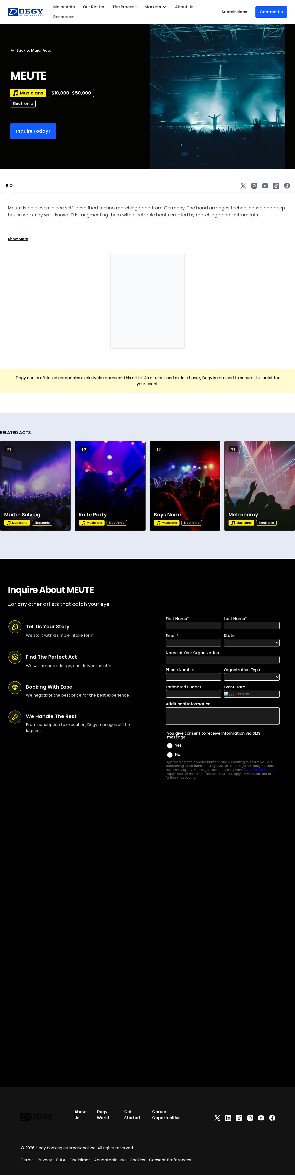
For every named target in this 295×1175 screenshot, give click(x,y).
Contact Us (271, 12)
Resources (63, 17)
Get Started (132, 1115)
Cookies (137, 1160)
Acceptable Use (110, 1160)
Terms (27, 1160)
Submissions (234, 12)
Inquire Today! (33, 131)
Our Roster (93, 7)
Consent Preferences (170, 1160)
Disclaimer (79, 1160)
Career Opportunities (166, 1115)
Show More (18, 238)
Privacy (45, 1160)
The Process (124, 7)
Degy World (103, 1115)
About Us (184, 7)
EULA (60, 1160)
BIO (9, 185)
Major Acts (64, 7)
